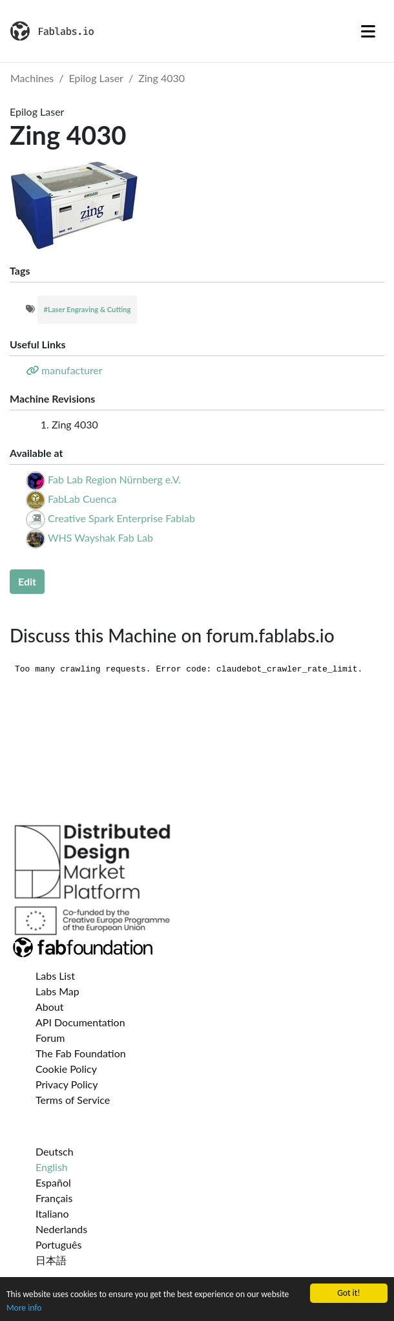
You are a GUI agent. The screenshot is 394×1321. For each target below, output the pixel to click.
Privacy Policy (67, 1084)
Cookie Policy (66, 1068)
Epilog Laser (96, 78)
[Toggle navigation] (368, 31)
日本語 (51, 1260)
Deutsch (55, 1151)
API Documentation (80, 1022)
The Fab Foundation (81, 1053)
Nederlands (61, 1229)
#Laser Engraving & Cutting (87, 309)
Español (53, 1182)
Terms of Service (73, 1100)
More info (23, 1307)
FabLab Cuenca (82, 498)
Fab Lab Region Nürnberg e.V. (114, 479)
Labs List (55, 975)
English (52, 1167)
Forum (50, 1037)
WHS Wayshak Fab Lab (100, 537)
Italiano (52, 1213)
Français (54, 1198)
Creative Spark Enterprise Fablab (121, 518)
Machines (32, 78)
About (50, 1006)
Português (58, 1244)
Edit (27, 581)
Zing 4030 (161, 78)
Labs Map (57, 991)
